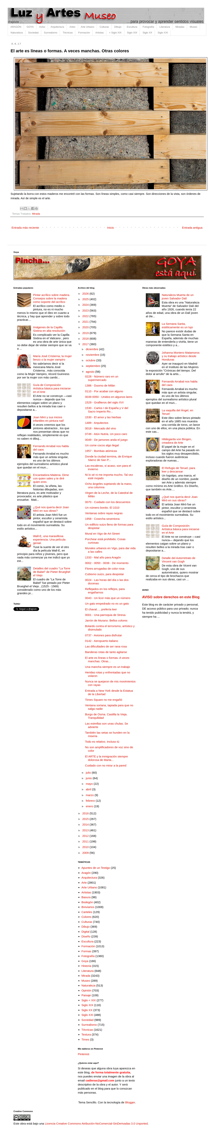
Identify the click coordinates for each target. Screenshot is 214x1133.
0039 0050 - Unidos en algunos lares (108, 396)
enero (90, 806)
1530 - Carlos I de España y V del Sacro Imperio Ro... (106, 409)
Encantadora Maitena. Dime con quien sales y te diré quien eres (51, 478)
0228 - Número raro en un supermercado (101, 378)
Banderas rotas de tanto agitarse (106, 652)
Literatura (164, 26)
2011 (86, 841)
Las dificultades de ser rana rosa (106, 646)
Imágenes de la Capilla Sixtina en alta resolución (49, 329)
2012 (86, 835)
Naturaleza (17, 32)
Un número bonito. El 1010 (102, 507)
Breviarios (87, 907)
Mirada (36, 213)
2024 (86, 304)
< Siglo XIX (115, 32)
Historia (86, 965)
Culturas (104, 26)
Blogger (130, 1102)
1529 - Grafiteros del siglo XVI (104, 402)
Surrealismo (50, 32)
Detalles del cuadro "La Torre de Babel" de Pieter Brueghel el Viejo (51, 572)
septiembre (93, 365)
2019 (86, 333)
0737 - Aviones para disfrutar (103, 635)
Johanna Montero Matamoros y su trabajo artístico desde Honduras (181, 356)
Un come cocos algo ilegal (102, 445)
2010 (86, 847)
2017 (86, 344)
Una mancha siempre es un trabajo (107, 666)
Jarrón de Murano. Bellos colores (106, 620)
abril (89, 789)
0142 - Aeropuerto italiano (101, 640)
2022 (86, 316)
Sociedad (33, 32)
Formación (84, 32)
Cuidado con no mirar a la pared (105, 765)
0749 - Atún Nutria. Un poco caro (106, 434)
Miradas (179, 26)
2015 (86, 819)
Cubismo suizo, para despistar (104, 574)
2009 (86, 852)
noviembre (93, 354)
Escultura (132, 26)
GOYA (30, 26)
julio (89, 772)
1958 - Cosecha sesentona (102, 518)
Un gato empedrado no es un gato (107, 603)
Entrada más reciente (25, 227)
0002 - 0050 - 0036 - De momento (107, 563)
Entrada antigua (192, 227)
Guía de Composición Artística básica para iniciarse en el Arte (52, 388)
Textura (86, 1034)
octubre (91, 360)
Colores (86, 916)
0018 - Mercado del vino (100, 428)
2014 (86, 824)
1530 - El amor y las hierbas (103, 417)
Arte (84, 882)
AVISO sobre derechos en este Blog (171, 597)
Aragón (86, 872)
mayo (90, 783)
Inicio (110, 227)
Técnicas (68, 32)
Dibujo (117, 26)
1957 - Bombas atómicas (101, 450)
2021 (86, 321)
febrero (91, 800)
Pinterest (83, 1054)
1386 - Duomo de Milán (100, 385)
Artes (72, 26)
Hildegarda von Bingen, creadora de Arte (177, 440)
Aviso (42, 26)
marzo (90, 795)
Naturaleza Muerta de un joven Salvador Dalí (178, 296)
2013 (86, 830)
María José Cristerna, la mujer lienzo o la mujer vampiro (52, 357)
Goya (84, 961)
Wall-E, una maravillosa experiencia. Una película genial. (49, 539)
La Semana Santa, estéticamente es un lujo (177, 325)
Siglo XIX (132, 32)
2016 (86, 813)
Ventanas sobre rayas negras (104, 513)
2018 (86, 338)
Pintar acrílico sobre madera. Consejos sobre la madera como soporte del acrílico (51, 298)
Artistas (99, 32)
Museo (193, 26)
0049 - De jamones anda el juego (106, 439)
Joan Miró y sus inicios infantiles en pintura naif (48, 419)
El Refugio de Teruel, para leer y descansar (178, 469)
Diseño (86, 936)
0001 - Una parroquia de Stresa (105, 614)
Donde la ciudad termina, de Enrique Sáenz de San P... (108, 458)
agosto (90, 371)
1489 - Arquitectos (96, 422)
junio (89, 778)
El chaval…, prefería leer (101, 609)
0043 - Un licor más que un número (107, 598)
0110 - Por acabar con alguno (104, 391)
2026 (86, 293)
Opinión (86, 990)
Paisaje (86, 995)
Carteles (86, 912)
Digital (85, 931)
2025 (86, 299)
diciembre (92, 349)
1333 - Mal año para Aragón (103, 557)
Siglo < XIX (88, 1000)
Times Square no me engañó (103, 699)
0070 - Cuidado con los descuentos (107, 502)
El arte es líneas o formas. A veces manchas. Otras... (107, 659)
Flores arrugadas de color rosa (104, 568)
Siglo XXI (163, 32)
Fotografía (148, 26)
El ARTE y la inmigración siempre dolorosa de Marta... (106, 758)
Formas (86, 951)
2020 (86, 327)
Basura (86, 897)
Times (85, 1039)
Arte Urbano (87, 26)
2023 (86, 310)
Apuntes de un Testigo (95, 867)
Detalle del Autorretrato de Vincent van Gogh (178, 559)
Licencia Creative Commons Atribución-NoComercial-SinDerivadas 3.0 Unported (96, 1123)
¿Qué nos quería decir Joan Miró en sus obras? (51, 509)
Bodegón (87, 902)
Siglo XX (147, 32)
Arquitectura (57, 26)
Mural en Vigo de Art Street (102, 533)
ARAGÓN (15, 26)
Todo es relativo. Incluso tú (102, 741)
